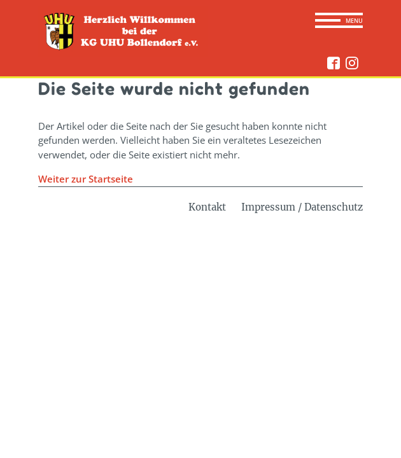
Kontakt (207, 207)
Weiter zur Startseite (85, 178)
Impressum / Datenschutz (302, 207)
